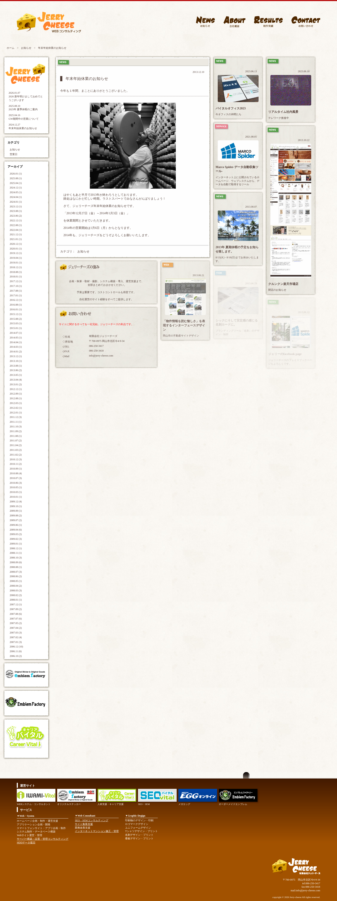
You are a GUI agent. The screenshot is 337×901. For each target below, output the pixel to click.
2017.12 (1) (16, 281)
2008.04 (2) (16, 585)
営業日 (13, 154)
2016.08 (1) (16, 304)
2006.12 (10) (16, 646)
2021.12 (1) (16, 234)
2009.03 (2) (16, 534)
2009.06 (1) (16, 524)
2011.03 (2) (16, 449)
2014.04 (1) (16, 342)
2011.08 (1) (16, 435)
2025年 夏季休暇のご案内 (23, 109)
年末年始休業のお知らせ (23, 128)
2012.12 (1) (16, 389)
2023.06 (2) (16, 215)
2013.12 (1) (16, 356)
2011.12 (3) (16, 417)
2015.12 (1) (16, 314)
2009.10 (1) (16, 506)
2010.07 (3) (16, 478)
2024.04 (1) (16, 197)
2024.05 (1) (16, 192)
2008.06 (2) (16, 576)
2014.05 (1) (16, 337)
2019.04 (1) (16, 257)
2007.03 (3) (16, 632)
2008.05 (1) (16, 581)
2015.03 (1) (16, 323)
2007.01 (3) (16, 642)
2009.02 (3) (16, 538)
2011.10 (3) (16, 426)
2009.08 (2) (16, 515)
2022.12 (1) (16, 220)
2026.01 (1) (16, 173)
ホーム (10, 47)
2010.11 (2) (16, 463)
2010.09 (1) (16, 468)
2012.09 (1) (16, 393)
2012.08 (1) (16, 398)
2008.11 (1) (16, 552)
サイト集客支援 (84, 824)
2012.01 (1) (16, 412)
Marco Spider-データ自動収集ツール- (237, 169)
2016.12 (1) (16, 299)
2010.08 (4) (16, 473)
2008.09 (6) (16, 562)
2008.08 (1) (16, 567)
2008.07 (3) (16, 571)
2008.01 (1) (16, 599)
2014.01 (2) (16, 351)
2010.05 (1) (16, 487)
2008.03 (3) (16, 590)
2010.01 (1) (16, 496)
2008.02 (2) (16, 595)
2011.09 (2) (16, 431)
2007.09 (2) (16, 609)
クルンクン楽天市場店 (283, 284)
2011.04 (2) (16, 445)
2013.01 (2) (16, 384)
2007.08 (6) (16, 613)
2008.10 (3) (16, 557)
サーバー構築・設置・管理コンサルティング (42, 838)
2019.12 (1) (16, 253)
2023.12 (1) (16, 206)
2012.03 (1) (16, 403)
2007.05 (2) (16, 623)
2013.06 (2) (16, 370)
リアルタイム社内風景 (283, 111)
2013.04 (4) (16, 379)
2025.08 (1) (16, 178)
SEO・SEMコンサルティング (91, 820)
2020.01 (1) (16, 248)
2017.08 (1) (16, 290)
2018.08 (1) (16, 272)
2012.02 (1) (16, 407)
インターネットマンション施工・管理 (97, 831)
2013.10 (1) (16, 361)
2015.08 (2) (16, 318)
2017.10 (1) (16, 286)
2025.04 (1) (16, 183)
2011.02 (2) (16, 454)
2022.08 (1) (16, 225)
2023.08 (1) (16, 211)
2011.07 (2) (16, 440)
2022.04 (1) (16, 229)
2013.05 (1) (16, 374)
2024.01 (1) (16, 201)
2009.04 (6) (16, 529)
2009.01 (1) (16, 543)
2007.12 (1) (16, 604)
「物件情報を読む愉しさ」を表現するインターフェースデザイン (184, 325)
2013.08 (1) (16, 365)
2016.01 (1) (16, 309)
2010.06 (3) (16, 482)
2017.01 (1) (16, 295)
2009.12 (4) (16, 501)
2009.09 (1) (16, 510)
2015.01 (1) (16, 328)
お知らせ (26, 47)
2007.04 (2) (16, 627)
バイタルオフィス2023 (231, 108)
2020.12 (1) (16, 243)
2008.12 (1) (16, 548)
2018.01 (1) (16, 276)
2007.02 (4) (16, 637)
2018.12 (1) (16, 267)
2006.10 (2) (16, 656)
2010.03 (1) (16, 492)
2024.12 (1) (16, 187)
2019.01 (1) (16, 262)
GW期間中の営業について (24, 118)
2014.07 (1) (16, 332)
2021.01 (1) (16, 239)
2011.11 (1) (15, 421)
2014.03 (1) (16, 346)
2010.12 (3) (16, 459)
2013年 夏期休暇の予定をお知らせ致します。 (237, 249)
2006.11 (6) (16, 651)
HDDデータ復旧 (26, 842)
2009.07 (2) (16, 520)
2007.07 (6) (16, 618)
